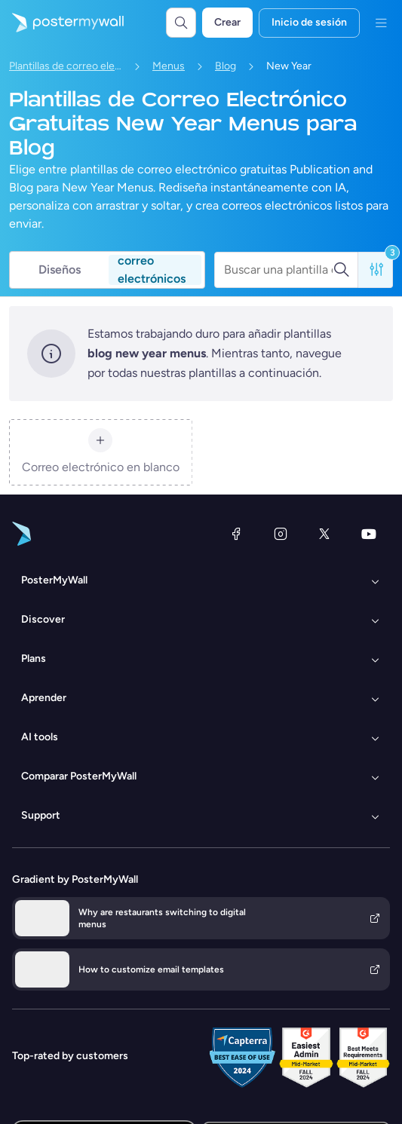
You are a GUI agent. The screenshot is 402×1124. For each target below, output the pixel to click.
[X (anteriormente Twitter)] (324, 534)
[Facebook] (236, 534)
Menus (168, 66)
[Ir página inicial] (62, 23)
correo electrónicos (152, 270)
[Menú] (381, 23)
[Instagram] (280, 534)
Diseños (59, 269)
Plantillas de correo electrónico (65, 66)
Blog (225, 66)
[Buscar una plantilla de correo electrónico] (278, 270)
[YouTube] (369, 534)
